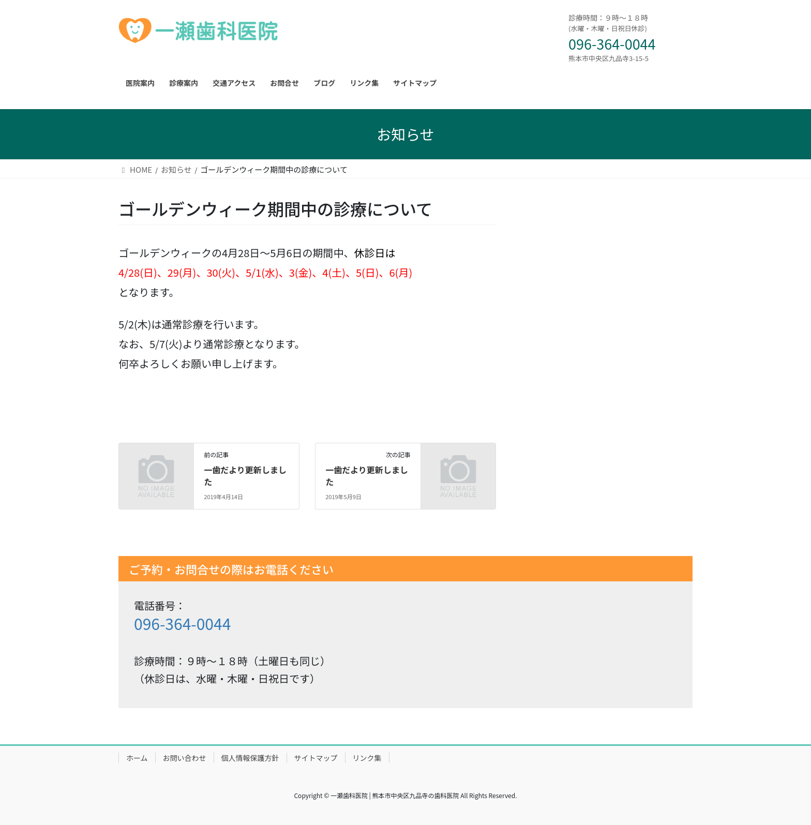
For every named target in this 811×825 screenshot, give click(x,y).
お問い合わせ (184, 758)
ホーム (137, 758)
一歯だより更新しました (245, 475)
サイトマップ (316, 758)
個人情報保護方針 (250, 758)
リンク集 (367, 758)
